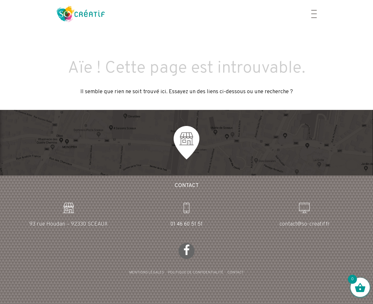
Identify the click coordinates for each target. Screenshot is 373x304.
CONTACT (235, 272)
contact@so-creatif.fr (304, 224)
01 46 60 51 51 (186, 224)
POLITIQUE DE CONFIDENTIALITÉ (195, 272)
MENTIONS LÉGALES (146, 272)
